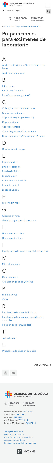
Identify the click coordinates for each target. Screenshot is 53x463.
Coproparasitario (11, 127)
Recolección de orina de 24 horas (19, 313)
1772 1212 (17, 418)
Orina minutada (10, 277)
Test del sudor (9, 338)
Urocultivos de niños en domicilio (19, 351)
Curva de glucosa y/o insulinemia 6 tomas (23, 136)
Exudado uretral (10, 185)
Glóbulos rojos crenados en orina (19, 220)
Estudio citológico (11, 167)
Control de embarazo (13, 113)
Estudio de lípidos (11, 171)
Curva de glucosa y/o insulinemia (19, 131)
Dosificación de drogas (14, 149)
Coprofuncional (10, 122)
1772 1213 (31, 423)
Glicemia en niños (11, 216)
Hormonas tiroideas (12, 238)
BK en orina (8, 86)
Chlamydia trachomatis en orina (18, 108)
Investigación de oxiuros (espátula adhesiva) (25, 251)
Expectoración (9, 176)
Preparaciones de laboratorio (28, 26)
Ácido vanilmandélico (13, 73)
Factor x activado (11, 203)
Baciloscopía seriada (12, 91)
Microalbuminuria (11, 264)
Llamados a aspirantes (14, 435)
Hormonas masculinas (13, 234)
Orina (5, 299)
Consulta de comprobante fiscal (18, 437)
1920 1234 (20, 415)
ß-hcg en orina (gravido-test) (17, 325)
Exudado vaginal (10, 190)
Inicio (5, 26)
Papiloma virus (9, 295)
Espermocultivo (10, 162)
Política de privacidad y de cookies (20, 443)
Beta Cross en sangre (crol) (16, 95)
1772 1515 (23, 420)
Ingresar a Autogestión (12, 11)
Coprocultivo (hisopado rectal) (18, 118)
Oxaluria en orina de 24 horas (17, 282)
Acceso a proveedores (14, 440)
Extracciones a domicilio (14, 181)
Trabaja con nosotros (13, 432)
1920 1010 (27, 412)
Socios (11, 26)
